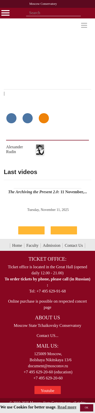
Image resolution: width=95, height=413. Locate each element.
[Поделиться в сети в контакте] (11, 118)
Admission (51, 245)
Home (17, 245)
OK (86, 407)
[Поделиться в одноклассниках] (44, 118)
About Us (47, 317)
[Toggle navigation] (84, 25)
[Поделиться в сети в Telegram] (28, 118)
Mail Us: (47, 346)
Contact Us (74, 245)
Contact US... (47, 335)
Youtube (47, 390)
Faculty (32, 245)
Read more (67, 407)
